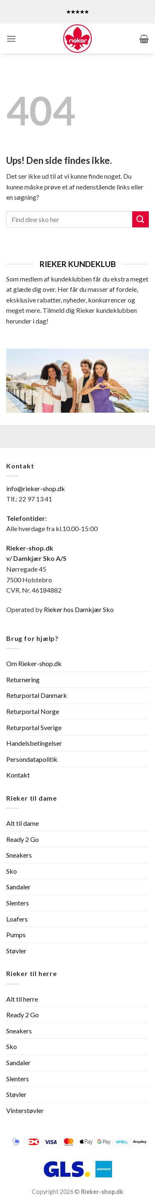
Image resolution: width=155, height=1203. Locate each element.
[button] (11, 38)
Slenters (17, 903)
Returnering (23, 679)
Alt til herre (22, 999)
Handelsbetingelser (34, 743)
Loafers (17, 919)
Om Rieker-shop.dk (34, 663)
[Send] (140, 219)
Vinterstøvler (25, 1110)
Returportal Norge (32, 711)
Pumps (16, 934)
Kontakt (18, 775)
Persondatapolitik (31, 759)
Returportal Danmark (36, 695)
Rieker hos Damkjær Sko (79, 609)
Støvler (16, 951)
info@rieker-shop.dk (35, 488)
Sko (11, 871)
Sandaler (18, 887)
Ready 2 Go (22, 839)
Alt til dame (22, 823)
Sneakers (19, 855)
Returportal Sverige (34, 727)
